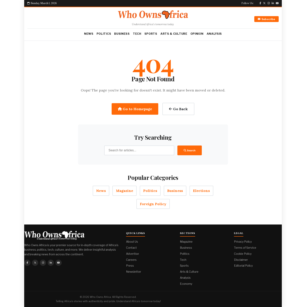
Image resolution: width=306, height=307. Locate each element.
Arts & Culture (173, 33)
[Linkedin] (273, 3)
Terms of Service (245, 247)
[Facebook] (260, 3)
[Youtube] (277, 3)
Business (122, 33)
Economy (186, 283)
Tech (137, 33)
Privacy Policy (243, 241)
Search (190, 150)
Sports (150, 33)
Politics (104, 33)
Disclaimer (241, 259)
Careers (131, 259)
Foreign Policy (153, 204)
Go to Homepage (135, 109)
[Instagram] (269, 3)
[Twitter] (264, 3)
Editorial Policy (243, 265)
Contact (131, 247)
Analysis (214, 33)
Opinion (197, 33)
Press (130, 265)
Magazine (124, 190)
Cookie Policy (243, 253)
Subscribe (266, 19)
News (88, 33)
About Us (132, 241)
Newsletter (133, 271)
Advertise (132, 253)
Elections (201, 190)
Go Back (178, 109)
